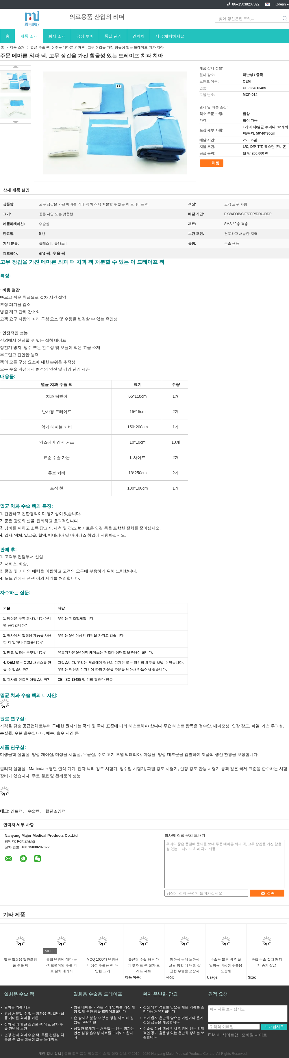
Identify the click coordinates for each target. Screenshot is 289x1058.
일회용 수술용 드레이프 (97, 994)
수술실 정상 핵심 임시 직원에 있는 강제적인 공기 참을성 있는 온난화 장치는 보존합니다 (173, 1033)
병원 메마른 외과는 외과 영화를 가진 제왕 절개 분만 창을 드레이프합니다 (104, 1009)
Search (285, 19)
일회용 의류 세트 (17, 1007)
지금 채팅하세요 (170, 36)
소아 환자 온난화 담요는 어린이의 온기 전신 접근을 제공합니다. (173, 1020)
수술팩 (34, 811)
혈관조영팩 (55, 811)
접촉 (267, 893)
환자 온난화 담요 (160, 994)
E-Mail (214, 1035)
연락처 (138, 36)
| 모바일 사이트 (253, 1035)
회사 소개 (57, 36)
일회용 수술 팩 (19, 994)
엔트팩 (16, 811)
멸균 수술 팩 (40, 47)
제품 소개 (29, 36)
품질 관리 (113, 36)
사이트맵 (230, 1035)
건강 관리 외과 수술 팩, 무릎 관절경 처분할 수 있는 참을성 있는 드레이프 (34, 1037)
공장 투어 (85, 36)
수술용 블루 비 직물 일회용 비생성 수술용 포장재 (225, 965)
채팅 (212, 163)
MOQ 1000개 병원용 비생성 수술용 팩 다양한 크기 (102, 965)
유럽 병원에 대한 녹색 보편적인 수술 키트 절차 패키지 (61, 965)
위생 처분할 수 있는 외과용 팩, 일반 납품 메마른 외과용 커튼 (34, 1015)
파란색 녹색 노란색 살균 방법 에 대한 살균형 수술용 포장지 (184, 965)
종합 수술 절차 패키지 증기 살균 (266, 962)
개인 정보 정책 (49, 1054)
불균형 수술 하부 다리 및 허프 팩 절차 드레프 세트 (143, 965)
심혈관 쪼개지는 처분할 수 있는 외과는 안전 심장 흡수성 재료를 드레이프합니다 (104, 1033)
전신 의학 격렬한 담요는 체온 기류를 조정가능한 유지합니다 (173, 1009)
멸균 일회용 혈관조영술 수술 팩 (20, 962)
